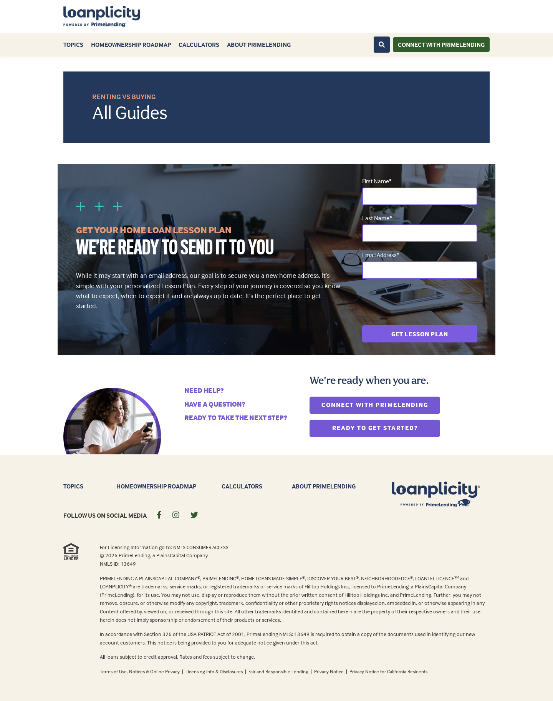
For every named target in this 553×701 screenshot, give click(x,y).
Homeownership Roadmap (131, 44)
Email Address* (380, 255)
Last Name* (377, 218)
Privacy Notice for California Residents (388, 671)
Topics (73, 44)
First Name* (377, 181)
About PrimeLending (259, 44)
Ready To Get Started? (386, 427)
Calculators (199, 44)
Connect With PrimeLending (380, 404)
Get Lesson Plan (419, 334)
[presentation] (420, 302)
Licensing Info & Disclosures (214, 671)
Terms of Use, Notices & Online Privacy (140, 671)
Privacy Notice (329, 671)
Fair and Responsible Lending (279, 671)
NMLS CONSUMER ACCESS (200, 547)
